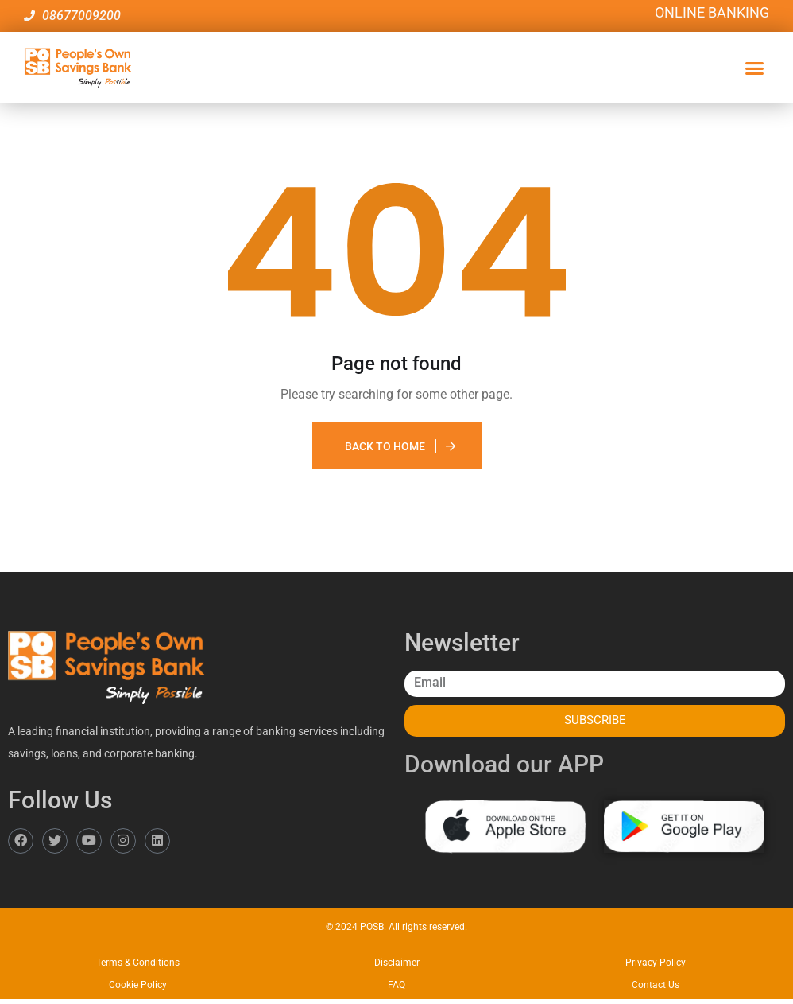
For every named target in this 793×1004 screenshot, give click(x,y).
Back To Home (385, 446)
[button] (755, 68)
